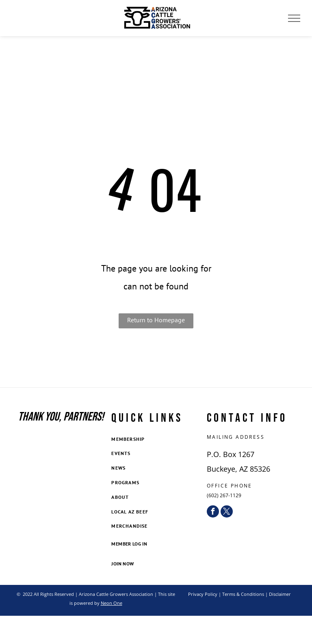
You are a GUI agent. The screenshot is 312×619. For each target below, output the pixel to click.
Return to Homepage (156, 320)
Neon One (111, 603)
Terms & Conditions (243, 594)
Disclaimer (280, 594)
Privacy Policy (202, 594)
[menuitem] (155, 439)
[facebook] (213, 511)
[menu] (294, 18)
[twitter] (227, 511)
